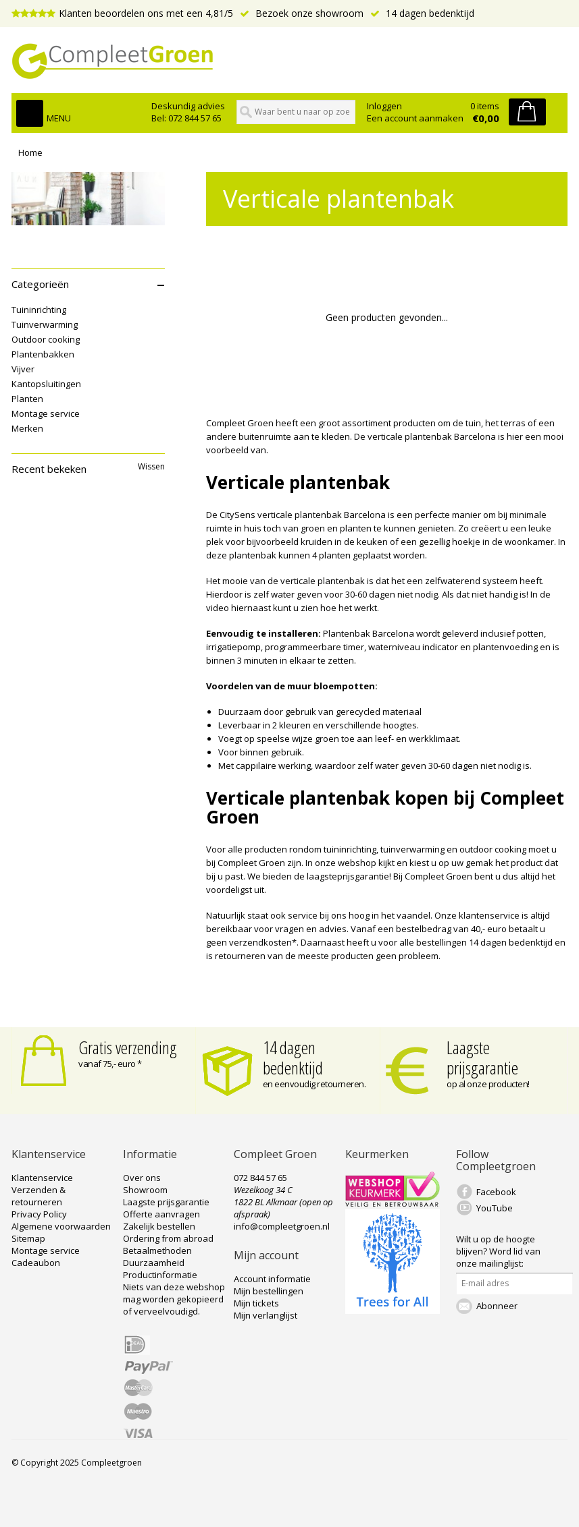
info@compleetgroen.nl (282, 1226)
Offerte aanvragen (161, 1214)
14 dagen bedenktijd (422, 13)
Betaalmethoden (157, 1250)
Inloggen (384, 106)
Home (30, 152)
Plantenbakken (42, 354)
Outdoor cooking (45, 339)
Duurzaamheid (153, 1263)
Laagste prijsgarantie (482, 1057)
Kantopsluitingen (46, 384)
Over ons (142, 1178)
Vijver (22, 369)
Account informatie (272, 1279)
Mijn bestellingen (268, 1291)
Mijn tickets (256, 1303)
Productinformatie (160, 1275)
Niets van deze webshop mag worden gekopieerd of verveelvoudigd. (174, 1299)
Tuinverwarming (44, 324)
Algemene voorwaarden (61, 1226)
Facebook (496, 1192)
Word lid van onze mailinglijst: (498, 1251)
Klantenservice (42, 1178)
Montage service (45, 413)
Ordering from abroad (168, 1238)
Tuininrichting (38, 310)
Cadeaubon (35, 1263)
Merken (27, 428)
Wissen (151, 466)
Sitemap (28, 1238)
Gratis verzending (127, 1047)
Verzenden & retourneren (38, 1196)
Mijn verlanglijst (265, 1315)
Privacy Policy (39, 1214)
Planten (27, 399)
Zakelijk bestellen (159, 1226)
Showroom (145, 1190)
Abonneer (497, 1306)
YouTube (494, 1208)
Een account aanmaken (415, 118)
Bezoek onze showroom (301, 13)
